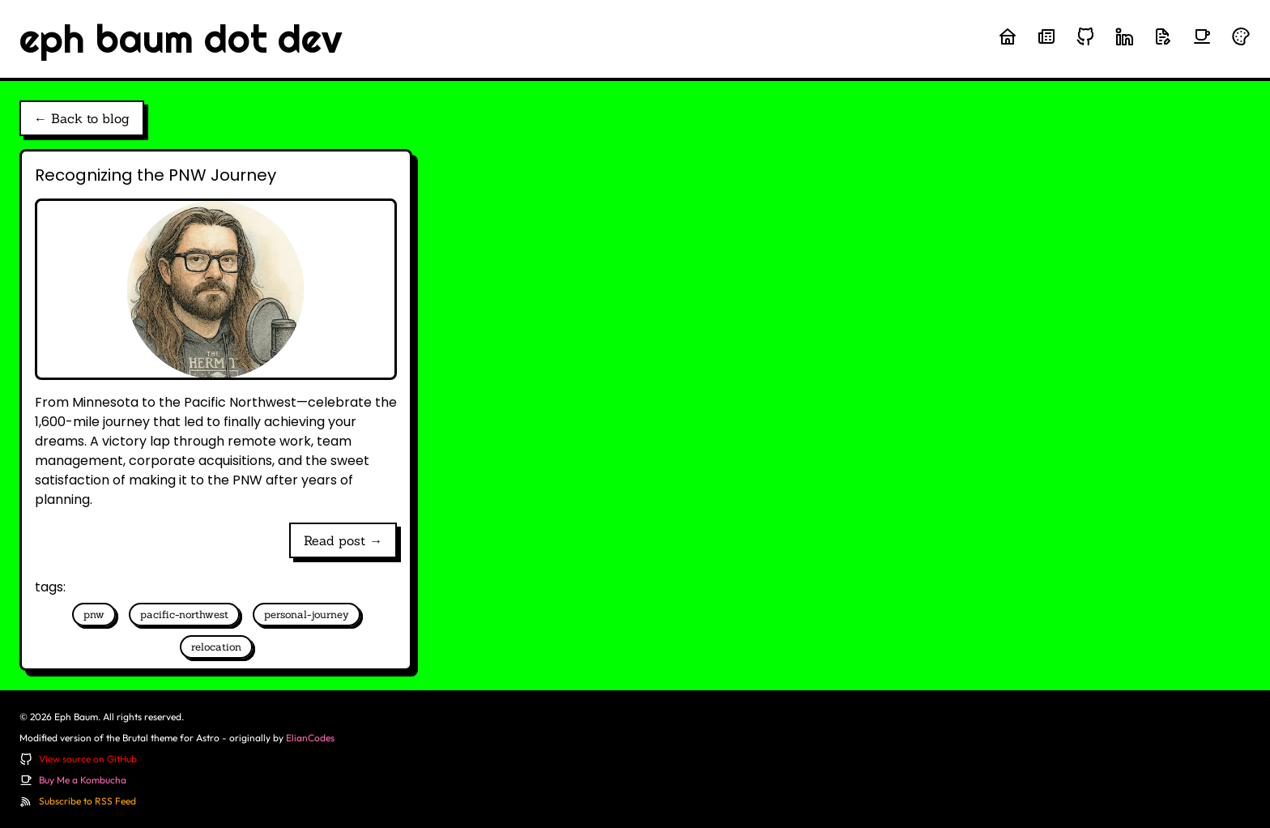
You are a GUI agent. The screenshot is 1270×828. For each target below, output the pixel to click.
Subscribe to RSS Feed (87, 801)
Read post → (343, 540)
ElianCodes (310, 738)
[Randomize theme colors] (1241, 36)
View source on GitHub (88, 759)
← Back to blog (82, 118)
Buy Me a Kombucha (82, 780)
